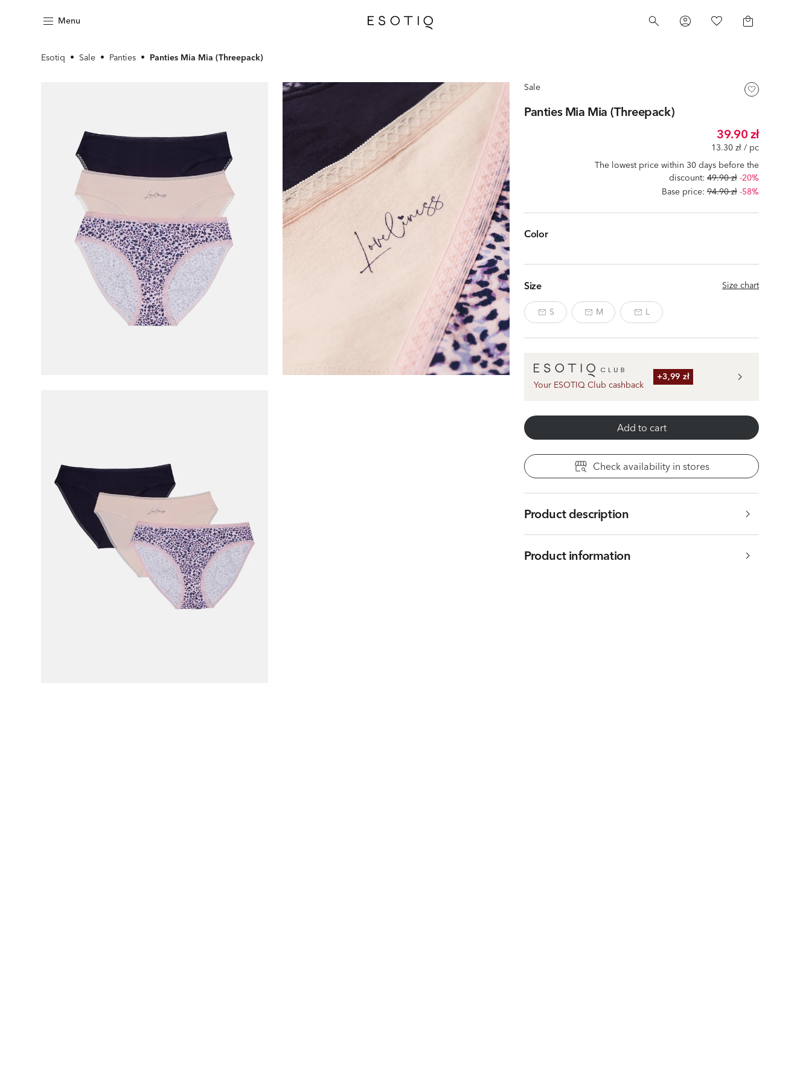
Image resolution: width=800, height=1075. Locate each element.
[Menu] (60, 21)
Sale (87, 57)
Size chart (740, 285)
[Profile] (685, 21)
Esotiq (53, 57)
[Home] (400, 21)
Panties (122, 57)
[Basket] (748, 21)
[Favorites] (717, 21)
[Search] (654, 21)
